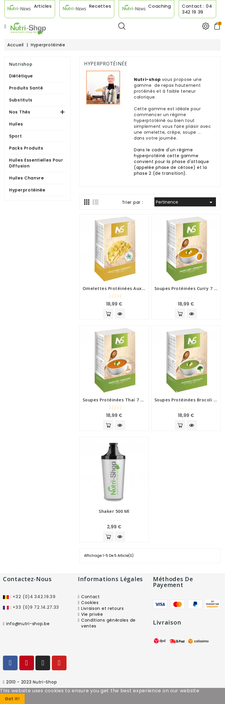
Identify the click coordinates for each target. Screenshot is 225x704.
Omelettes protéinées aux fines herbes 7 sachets (138, 288)
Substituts (21, 100)
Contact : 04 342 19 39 (197, 9)
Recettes (100, 6)
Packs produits (26, 148)
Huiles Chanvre (26, 178)
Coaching (159, 6)
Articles (43, 6)
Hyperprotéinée (27, 190)
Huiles (16, 124)
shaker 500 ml (114, 511)
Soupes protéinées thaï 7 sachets (120, 400)
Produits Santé (26, 88)
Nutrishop (20, 64)
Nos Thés (19, 112)
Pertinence (185, 202)
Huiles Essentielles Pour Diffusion (36, 163)
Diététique (21, 76)
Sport (15, 136)
